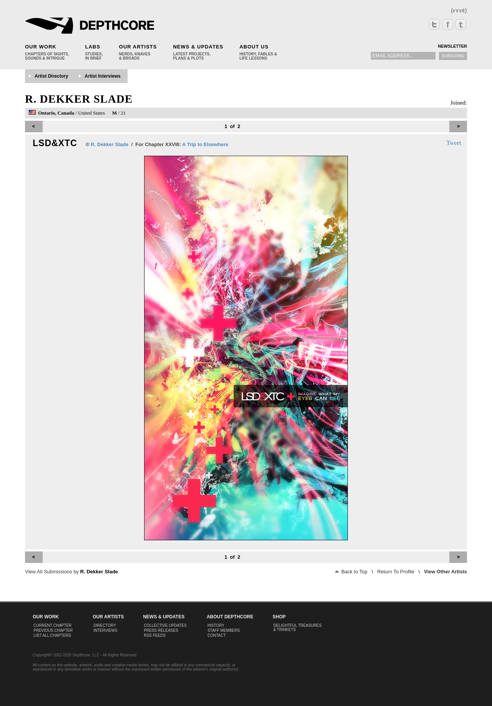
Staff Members (224, 630)
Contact (217, 635)
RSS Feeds (155, 635)
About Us (254, 47)
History (216, 625)
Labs (92, 47)
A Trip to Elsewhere (205, 144)
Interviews (105, 630)
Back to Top (351, 571)
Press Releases (161, 630)
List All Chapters (52, 635)
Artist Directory (51, 76)
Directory (104, 625)
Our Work (41, 47)
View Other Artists (445, 571)
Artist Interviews (102, 76)
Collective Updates (165, 625)
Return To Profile (395, 571)
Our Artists (138, 47)
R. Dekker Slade (79, 99)
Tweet (453, 143)
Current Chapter (52, 625)
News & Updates (198, 47)
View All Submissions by (71, 571)
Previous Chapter (53, 630)
